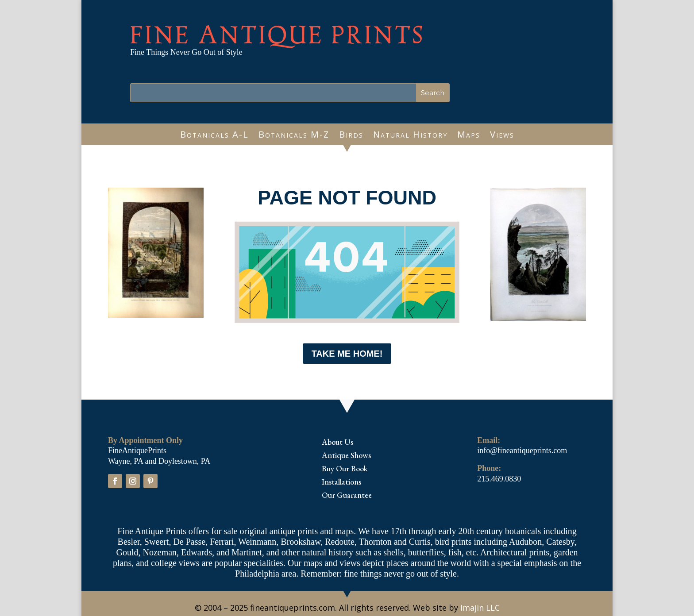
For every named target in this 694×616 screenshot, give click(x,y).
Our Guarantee (347, 496)
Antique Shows (346, 456)
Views (502, 135)
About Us (337, 443)
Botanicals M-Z (293, 135)
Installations (341, 483)
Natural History (410, 135)
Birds (351, 135)
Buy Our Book (345, 470)
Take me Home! (347, 353)
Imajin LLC (480, 607)
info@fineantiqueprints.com (522, 450)
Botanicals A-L (214, 135)
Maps (468, 135)
